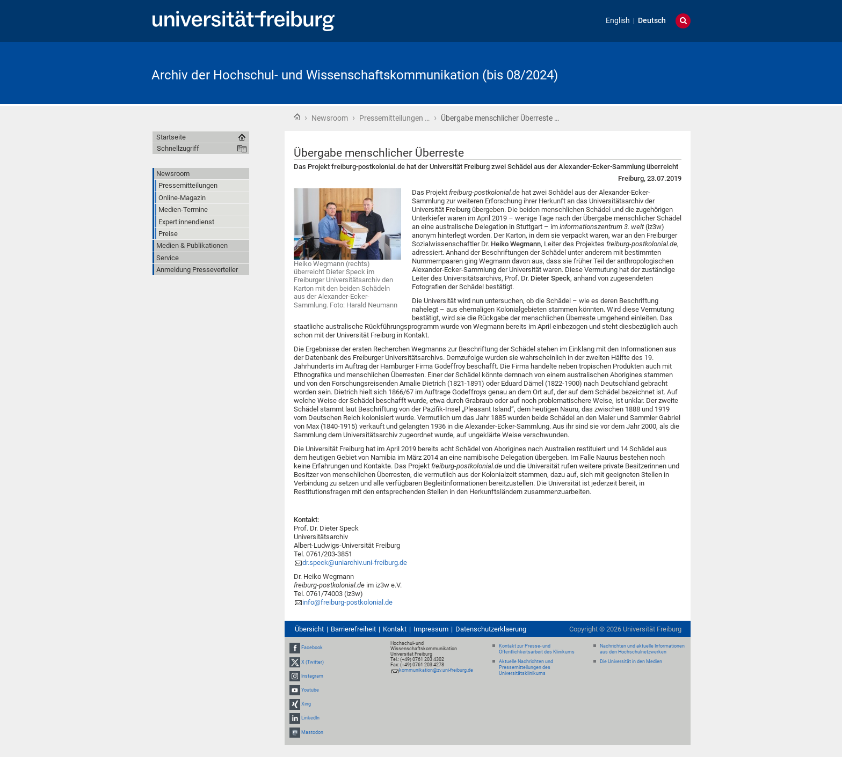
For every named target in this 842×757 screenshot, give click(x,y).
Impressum (430, 629)
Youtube (310, 690)
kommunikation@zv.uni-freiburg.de (436, 670)
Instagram (312, 676)
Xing (306, 704)
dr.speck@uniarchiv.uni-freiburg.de (354, 562)
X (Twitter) (312, 662)
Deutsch (652, 20)
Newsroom (329, 118)
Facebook (312, 647)
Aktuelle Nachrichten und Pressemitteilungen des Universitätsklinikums (526, 667)
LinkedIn (310, 718)
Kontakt (395, 629)
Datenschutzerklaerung (490, 629)
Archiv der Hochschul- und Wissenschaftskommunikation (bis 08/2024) (354, 75)
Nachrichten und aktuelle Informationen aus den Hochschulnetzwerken (642, 649)
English (618, 20)
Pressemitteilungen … (394, 118)
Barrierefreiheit (353, 629)
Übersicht (309, 629)
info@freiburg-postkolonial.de (347, 602)
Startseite (297, 117)
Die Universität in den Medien (631, 661)
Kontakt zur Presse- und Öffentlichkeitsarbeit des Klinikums (537, 649)
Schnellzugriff (178, 148)
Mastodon (312, 732)
